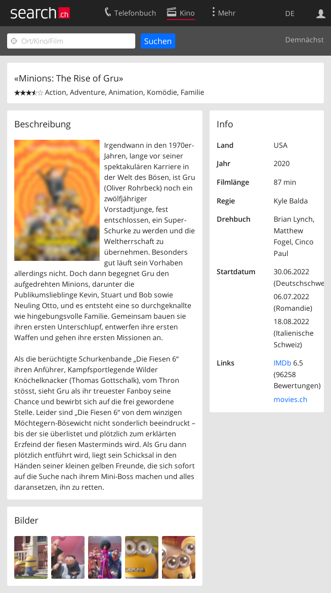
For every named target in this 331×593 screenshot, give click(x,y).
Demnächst (304, 40)
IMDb (282, 363)
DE (290, 13)
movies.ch (290, 399)
